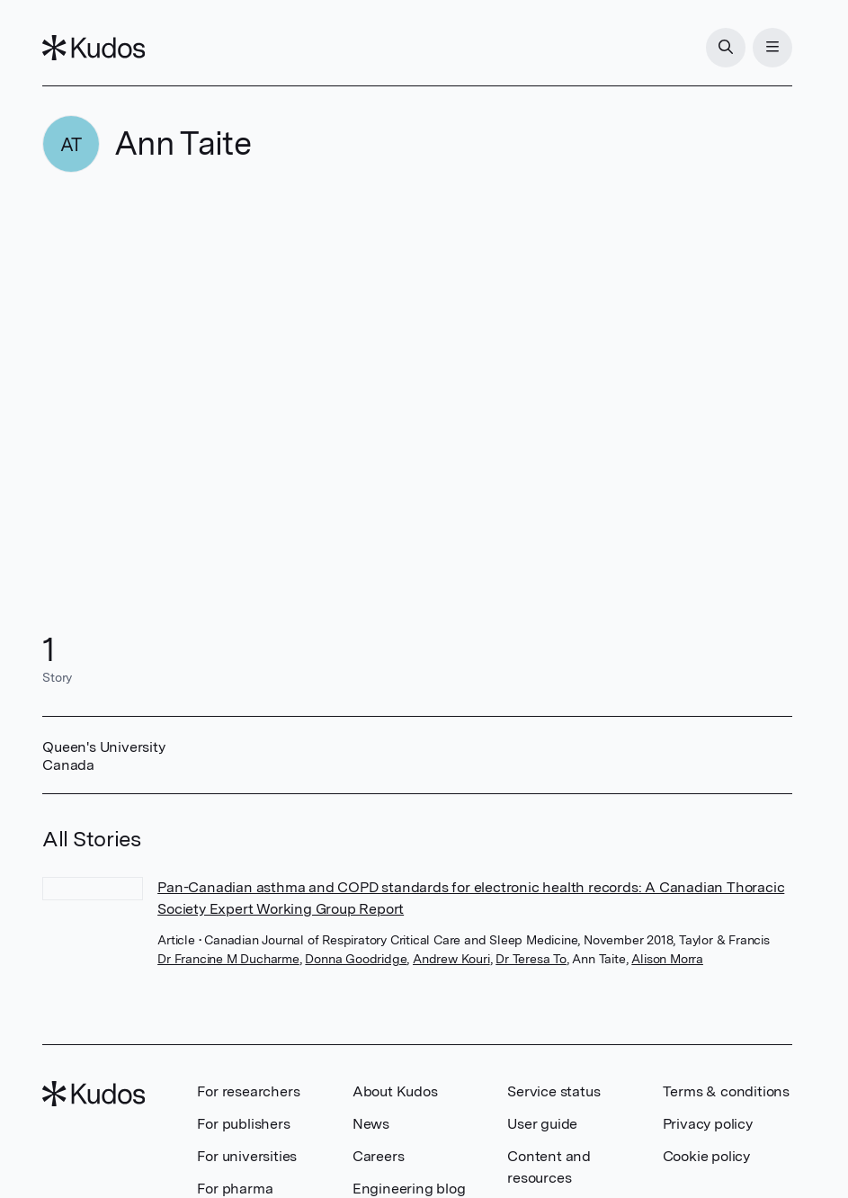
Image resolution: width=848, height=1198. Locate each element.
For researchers (248, 1091)
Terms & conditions (726, 1091)
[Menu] (772, 47)
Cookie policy (706, 1156)
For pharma (234, 1188)
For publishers (243, 1123)
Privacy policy (708, 1123)
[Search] (725, 47)
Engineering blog (409, 1188)
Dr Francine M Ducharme (228, 959)
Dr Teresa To (531, 959)
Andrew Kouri (451, 959)
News (371, 1123)
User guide (542, 1123)
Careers (379, 1156)
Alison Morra (667, 959)
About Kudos (395, 1091)
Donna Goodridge (355, 959)
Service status (553, 1091)
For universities (247, 1156)
